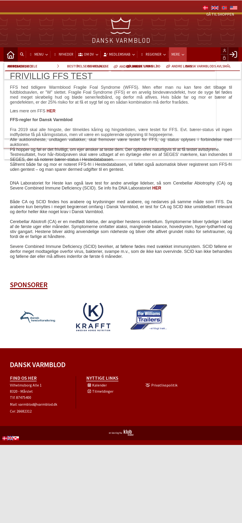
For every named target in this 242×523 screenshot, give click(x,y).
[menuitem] (11, 54)
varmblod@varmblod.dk (37, 404)
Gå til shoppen (220, 14)
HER (51, 111)
